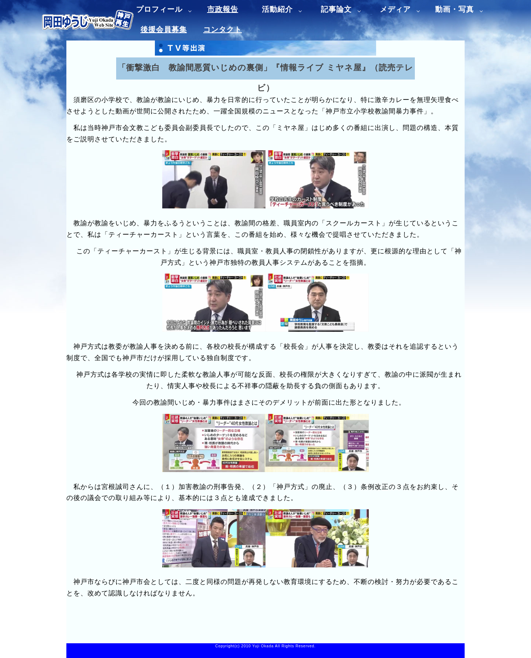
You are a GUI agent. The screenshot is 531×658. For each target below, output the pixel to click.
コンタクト (222, 29)
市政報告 (222, 9)
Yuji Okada (263, 646)
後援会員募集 (163, 29)
